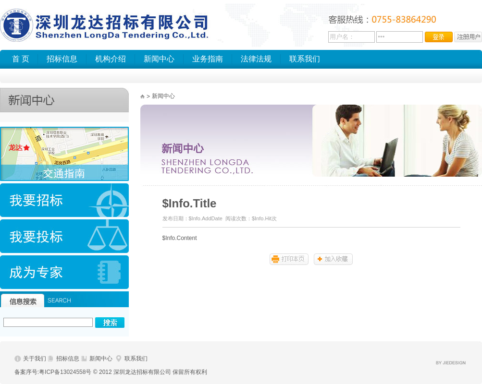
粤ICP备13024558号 (65, 372)
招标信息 (62, 59)
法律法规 (256, 59)
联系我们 (304, 59)
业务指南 (207, 59)
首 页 (20, 59)
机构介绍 (110, 59)
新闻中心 (159, 59)
